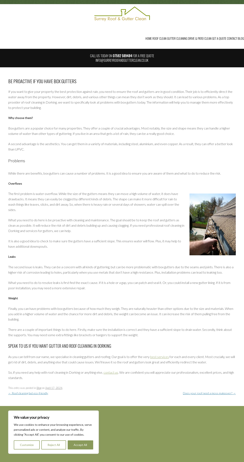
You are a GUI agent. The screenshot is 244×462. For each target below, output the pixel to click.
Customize (27, 445)
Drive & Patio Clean (199, 38)
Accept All (80, 445)
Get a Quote (219, 38)
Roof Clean (159, 38)
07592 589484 (122, 55)
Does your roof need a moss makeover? (209, 393)
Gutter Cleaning (177, 38)
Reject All (54, 445)
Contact (232, 38)
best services (159, 357)
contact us (110, 372)
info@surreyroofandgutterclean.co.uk (122, 60)
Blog (241, 38)
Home (148, 38)
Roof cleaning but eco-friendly (28, 393)
